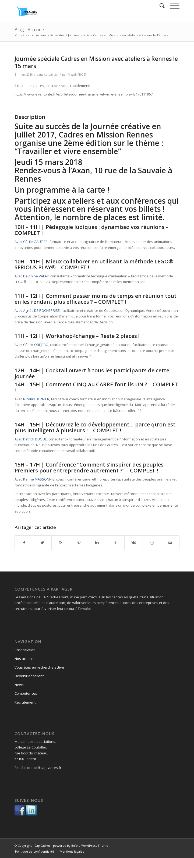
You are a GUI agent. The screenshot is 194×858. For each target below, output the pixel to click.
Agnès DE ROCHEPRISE (41, 310)
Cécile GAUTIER (35, 241)
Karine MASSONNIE (38, 479)
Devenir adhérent (29, 675)
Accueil (41, 35)
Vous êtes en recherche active (39, 667)
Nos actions (24, 658)
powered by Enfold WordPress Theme (80, 845)
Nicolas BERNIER (36, 399)
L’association (25, 649)
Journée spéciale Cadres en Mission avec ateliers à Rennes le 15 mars (96, 62)
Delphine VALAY (36, 276)
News (19, 684)
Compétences (26, 693)
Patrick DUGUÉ (35, 439)
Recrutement (25, 702)
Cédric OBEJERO (35, 344)
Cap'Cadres (42, 845)
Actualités (57, 35)
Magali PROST (77, 74)
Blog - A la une (29, 30)
